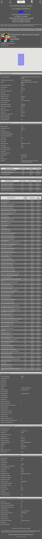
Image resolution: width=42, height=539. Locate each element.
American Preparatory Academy (8, 190)
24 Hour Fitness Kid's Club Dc (7, 313)
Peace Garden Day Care (6, 223)
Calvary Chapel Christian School (8, 237)
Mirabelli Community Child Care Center (9, 320)
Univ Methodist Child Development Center (10, 309)
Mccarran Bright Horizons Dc (7, 341)
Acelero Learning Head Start (7, 336)
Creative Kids (4, 227)
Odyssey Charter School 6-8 (7, 188)
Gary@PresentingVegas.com (8, 43)
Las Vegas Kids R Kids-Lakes (7, 293)
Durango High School (5, 174)
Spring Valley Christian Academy (8, 244)
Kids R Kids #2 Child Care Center (8, 204)
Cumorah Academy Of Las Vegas (8, 269)
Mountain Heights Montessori (7, 219)
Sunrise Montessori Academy (7, 260)
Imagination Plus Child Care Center (8, 349)
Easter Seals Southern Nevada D (8, 271)
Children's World (4, 216)
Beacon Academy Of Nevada (7, 183)
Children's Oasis (4, 225)
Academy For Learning (6, 361)
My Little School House (6, 231)
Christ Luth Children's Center (7, 324)
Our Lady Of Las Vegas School (7, 307)
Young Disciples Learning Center (8, 311)
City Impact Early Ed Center (7, 345)
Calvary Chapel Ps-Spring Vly (7, 235)
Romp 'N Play (4, 221)
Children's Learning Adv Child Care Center (10, 273)
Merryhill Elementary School (7, 286)
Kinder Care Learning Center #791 (8, 212)
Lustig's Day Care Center (6, 332)
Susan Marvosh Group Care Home (8, 233)
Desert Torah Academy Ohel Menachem (9, 275)
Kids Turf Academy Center (6, 254)
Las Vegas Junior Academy (6, 263)
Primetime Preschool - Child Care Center (10, 305)
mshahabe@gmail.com (26, 80)
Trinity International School (7, 328)
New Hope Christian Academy (7, 347)
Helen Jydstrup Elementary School (8, 170)
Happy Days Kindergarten (6, 258)
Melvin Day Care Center (6, 297)
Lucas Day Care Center (6, 338)
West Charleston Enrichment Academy (9, 290)
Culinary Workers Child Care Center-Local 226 (11, 318)
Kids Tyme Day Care (5, 200)
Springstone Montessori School (8, 262)
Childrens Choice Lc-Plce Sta (7, 267)
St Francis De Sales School (6, 353)
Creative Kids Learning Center (7, 208)
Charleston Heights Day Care (7, 265)
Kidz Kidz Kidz (4, 202)
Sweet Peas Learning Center (7, 250)
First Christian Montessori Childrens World (10, 359)
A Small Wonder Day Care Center (8, 292)
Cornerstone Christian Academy (8, 248)
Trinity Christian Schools (6, 355)
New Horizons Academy (6, 284)
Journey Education (5, 256)
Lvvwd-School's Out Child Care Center (9, 282)
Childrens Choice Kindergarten (7, 239)
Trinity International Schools (7, 303)
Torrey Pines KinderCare (6, 214)
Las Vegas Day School (5, 229)
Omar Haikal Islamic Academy (7, 301)
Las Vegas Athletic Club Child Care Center (10, 351)
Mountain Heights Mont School (8, 299)
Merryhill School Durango (6, 288)
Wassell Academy (4, 240)
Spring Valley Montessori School (8, 252)
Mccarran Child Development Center (9, 339)
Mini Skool (3, 330)
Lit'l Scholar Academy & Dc (7, 277)
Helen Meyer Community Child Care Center (10, 242)
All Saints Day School (5, 343)
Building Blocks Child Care (6, 246)
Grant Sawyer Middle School (7, 172)
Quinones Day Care (5, 326)
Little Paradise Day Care (6, 315)
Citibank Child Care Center (7, 366)
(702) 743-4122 (4, 45)
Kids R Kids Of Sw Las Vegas (7, 206)
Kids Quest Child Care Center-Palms (9, 210)
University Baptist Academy (7, 322)
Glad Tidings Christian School (7, 316)
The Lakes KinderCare (5, 334)
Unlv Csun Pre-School (5, 295)
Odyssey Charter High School (7, 186)
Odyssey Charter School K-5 (7, 184)
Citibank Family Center (6, 364)
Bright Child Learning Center (7, 357)
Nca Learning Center (5, 217)
